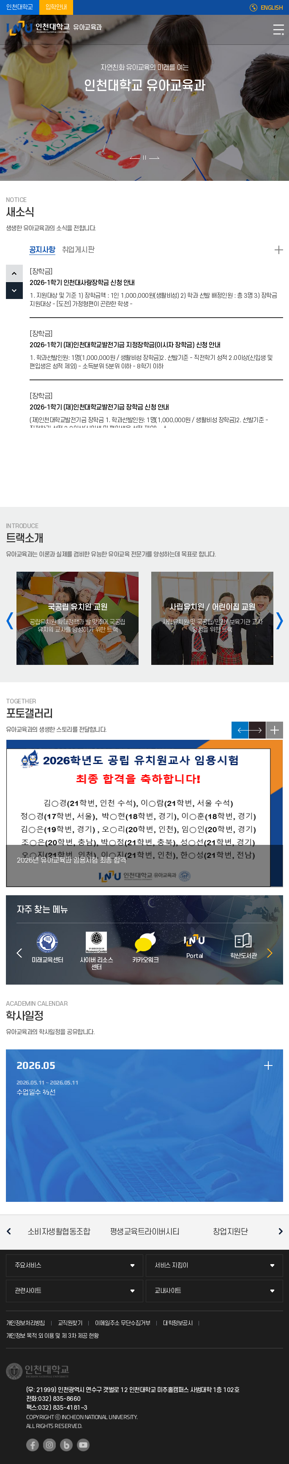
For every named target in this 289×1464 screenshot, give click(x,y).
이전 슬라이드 (135, 157)
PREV (14, 273)
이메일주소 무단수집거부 (122, 1323)
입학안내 (56, 7)
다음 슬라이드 (154, 157)
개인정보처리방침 (25, 1323)
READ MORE (279, 250)
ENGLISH (272, 7)
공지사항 (42, 250)
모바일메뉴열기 (278, 29)
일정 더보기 (268, 1065)
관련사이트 (28, 1291)
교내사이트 (168, 1291)
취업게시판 (78, 250)
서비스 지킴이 (171, 1265)
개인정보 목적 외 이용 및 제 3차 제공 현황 (52, 1336)
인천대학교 (19, 7)
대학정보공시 (177, 1323)
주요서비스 (28, 1265)
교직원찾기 (70, 1323)
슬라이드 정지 (144, 157)
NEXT (14, 290)
